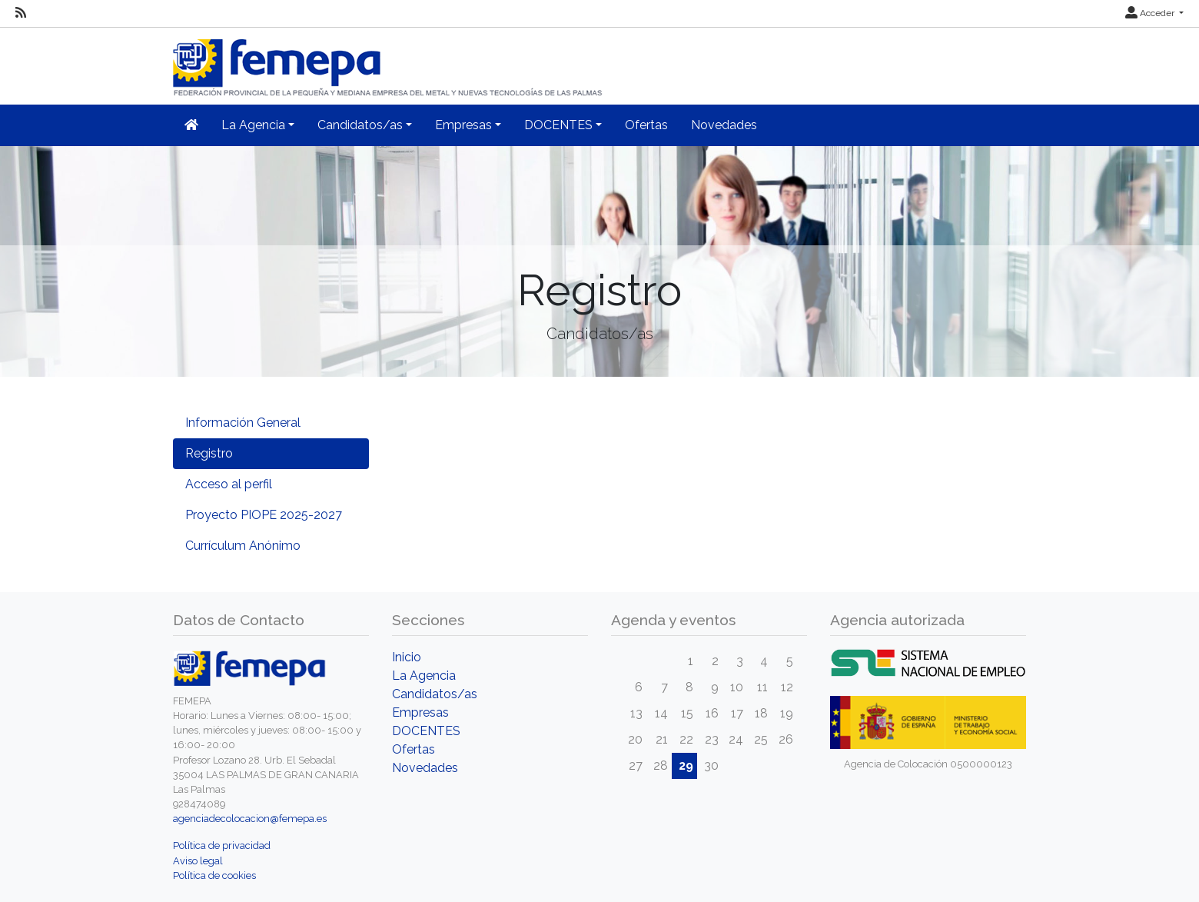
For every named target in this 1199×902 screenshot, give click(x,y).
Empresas (420, 712)
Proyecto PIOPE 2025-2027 (263, 515)
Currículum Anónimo (243, 545)
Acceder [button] (1151, 13)
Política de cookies (214, 875)
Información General (243, 422)
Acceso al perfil (228, 484)
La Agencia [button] (253, 125)
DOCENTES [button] (558, 125)
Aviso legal (198, 861)
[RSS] (20, 13)
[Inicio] (389, 61)
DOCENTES (426, 731)
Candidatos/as (434, 694)
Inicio (406, 657)
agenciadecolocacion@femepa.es (250, 818)
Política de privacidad (222, 845)
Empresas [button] (463, 125)
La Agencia (424, 675)
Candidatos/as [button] (360, 125)
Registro (209, 453)
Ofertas (646, 125)
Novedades (724, 125)
